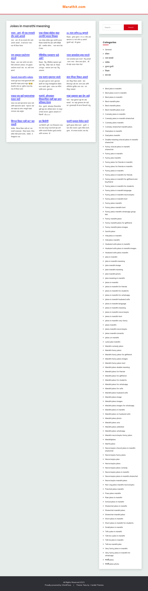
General (108, 49)
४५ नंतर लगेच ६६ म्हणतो (77, 32)
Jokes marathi (110, 325)
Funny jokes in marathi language (118, 190)
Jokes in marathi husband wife (117, 299)
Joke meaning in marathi (115, 278)
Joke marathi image (113, 265)
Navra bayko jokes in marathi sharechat (121, 476)
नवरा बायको (109, 58)
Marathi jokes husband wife (116, 393)
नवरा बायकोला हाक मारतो (78, 54)
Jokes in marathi (111, 282)
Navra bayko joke (112, 459)
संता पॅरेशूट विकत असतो (77, 76)
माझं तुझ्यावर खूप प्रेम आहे (78, 95)
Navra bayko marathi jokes (116, 480)
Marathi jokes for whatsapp (116, 384)
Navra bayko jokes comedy (116, 468)
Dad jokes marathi (112, 135)
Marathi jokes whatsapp (115, 431)
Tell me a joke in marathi (115, 536)
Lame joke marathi (112, 342)
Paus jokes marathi (113, 493)
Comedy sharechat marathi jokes (118, 127)
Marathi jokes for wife (114, 388)
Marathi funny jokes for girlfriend (118, 354)
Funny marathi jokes (113, 218)
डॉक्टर (107, 54)
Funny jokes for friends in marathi (118, 162)
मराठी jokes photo (112, 564)
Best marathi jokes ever (115, 110)
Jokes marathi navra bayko (116, 329)
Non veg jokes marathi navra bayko (119, 485)
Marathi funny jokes (113, 350)
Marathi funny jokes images (116, 359)
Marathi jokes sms (112, 422)
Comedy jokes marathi (114, 122)
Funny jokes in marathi (114, 170)
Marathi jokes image (113, 397)
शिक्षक (107, 70)
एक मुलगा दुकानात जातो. (50, 76)
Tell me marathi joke (113, 544)
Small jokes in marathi (114, 527)
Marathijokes (110, 439)
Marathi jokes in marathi (115, 410)
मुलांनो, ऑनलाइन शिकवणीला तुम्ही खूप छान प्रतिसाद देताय (50, 99)
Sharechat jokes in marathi (116, 506)
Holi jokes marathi (112, 240)
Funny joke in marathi (114, 153)
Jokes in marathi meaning (115, 308)
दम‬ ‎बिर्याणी (43, 121)
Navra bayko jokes (112, 463)
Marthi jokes (110, 444)
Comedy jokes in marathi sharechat (119, 118)
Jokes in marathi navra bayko (117, 312)
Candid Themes (97, 585)
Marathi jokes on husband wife (117, 414)
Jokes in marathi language (115, 303)
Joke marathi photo (113, 274)
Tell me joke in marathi (114, 540)
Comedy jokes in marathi (115, 114)
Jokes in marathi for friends (116, 286)
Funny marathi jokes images (116, 227)
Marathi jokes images (114, 401)
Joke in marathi (111, 257)
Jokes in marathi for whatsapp (117, 295)
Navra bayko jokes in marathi (117, 472)
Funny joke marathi (113, 158)
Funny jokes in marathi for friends (118, 175)
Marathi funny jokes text (115, 363)
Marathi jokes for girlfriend (115, 376)
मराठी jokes (109, 560)
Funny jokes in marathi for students (119, 186)
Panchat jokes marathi (114, 489)
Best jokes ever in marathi (115, 93)
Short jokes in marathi (114, 518)
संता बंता (108, 75)
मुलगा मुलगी (109, 66)
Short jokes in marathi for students (119, 523)
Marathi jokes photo (113, 418)
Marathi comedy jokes (114, 346)
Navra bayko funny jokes (115, 455)
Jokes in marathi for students (117, 291)
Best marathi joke (112, 101)
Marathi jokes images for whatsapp (119, 405)
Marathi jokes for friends (115, 371)
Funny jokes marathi (113, 203)
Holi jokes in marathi (113, 235)
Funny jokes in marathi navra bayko (119, 194)
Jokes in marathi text (113, 316)
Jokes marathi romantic (114, 333)
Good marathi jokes (22, 76)
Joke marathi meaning (114, 269)
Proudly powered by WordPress (58, 585)
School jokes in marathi (114, 502)
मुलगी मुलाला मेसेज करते (78, 121)
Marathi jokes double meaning (117, 367)
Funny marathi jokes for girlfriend (118, 223)
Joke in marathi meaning (115, 261)
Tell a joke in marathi (113, 531)
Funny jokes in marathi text (116, 199)
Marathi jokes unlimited (114, 427)
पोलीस (107, 62)
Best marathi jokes (112, 105)
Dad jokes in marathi (113, 131)
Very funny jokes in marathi (116, 548)
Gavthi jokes (110, 231)
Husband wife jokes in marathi (117, 244)
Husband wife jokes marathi (116, 252)
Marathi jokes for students (116, 380)
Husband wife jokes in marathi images (120, 248)
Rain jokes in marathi (113, 497)
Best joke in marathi (113, 88)
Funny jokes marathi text (115, 207)
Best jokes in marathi (113, 97)
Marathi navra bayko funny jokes (118, 435)
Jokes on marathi (112, 337)
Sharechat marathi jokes (115, 510)
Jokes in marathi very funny (116, 320)
